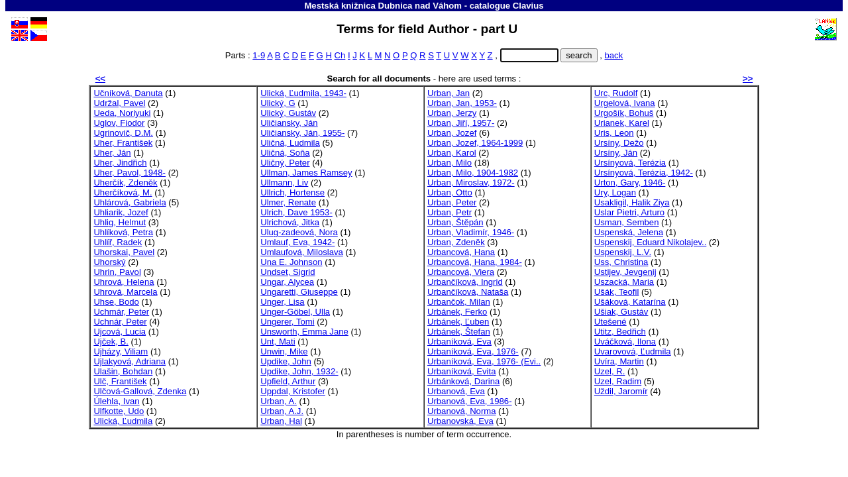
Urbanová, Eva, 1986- (469, 401)
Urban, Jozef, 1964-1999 (475, 143)
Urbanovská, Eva (460, 421)
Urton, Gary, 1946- (630, 182)
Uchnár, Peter (119, 322)
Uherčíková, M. (122, 192)
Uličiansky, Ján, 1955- (302, 133)
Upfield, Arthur (287, 381)
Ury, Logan (615, 192)
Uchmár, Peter (121, 312)
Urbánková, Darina (463, 381)
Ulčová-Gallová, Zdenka (139, 391)
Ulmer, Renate (288, 202)
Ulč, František (119, 381)
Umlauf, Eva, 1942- (297, 242)
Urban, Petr (449, 212)
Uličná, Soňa (284, 153)
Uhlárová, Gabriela (129, 202)
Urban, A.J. (281, 411)
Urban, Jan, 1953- (462, 103)
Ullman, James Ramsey (306, 173)
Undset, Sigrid (287, 272)
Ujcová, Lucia (119, 332)
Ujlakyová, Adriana (129, 361)
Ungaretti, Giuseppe (299, 292)
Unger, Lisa (282, 302)
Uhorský (109, 262)
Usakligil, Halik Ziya (632, 202)
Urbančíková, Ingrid (465, 282)
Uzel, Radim (617, 381)
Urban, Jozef (451, 133)
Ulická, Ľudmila (122, 421)
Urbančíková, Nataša (467, 292)
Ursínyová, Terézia (630, 163)
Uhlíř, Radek (117, 242)
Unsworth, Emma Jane (304, 332)
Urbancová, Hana (461, 252)
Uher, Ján (112, 153)
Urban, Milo (449, 163)
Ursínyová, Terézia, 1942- (643, 173)
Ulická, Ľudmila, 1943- (303, 93)
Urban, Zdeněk (456, 242)
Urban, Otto (449, 192)
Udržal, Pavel (119, 103)
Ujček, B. (110, 341)
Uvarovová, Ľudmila (632, 351)
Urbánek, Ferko (457, 312)
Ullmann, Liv (284, 182)
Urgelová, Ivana (624, 103)
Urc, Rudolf (616, 93)
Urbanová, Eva (456, 391)
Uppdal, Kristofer (292, 391)
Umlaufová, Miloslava (301, 252)
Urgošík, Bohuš (624, 113)
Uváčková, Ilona (625, 341)
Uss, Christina (621, 262)
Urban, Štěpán (455, 222)
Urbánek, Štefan (458, 332)
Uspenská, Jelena (628, 232)
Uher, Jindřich (119, 163)
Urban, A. (278, 401)
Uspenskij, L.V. (622, 252)
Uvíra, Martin (619, 361)
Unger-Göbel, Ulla (295, 312)
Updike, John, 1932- (299, 371)
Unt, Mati (277, 341)
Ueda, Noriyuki (121, 113)
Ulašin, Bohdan (122, 371)
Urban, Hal (281, 421)
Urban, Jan (448, 93)
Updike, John (285, 361)
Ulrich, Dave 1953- (296, 212)
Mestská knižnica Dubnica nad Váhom (383, 6)
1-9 (258, 55)
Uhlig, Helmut (119, 222)
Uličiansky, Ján (288, 123)
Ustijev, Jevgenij (625, 272)
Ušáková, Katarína (630, 302)
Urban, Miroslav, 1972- (471, 182)
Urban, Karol (451, 153)
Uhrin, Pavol (116, 272)
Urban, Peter (451, 202)
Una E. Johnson (291, 262)
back (614, 55)
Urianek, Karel (621, 123)
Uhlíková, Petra (123, 232)
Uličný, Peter (284, 163)
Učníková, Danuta (127, 93)
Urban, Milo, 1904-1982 (472, 173)
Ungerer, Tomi (287, 322)
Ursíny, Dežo (619, 143)
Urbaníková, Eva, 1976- (473, 351)
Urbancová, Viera (460, 272)
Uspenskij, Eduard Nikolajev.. (650, 242)
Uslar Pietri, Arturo (629, 212)
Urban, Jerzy (451, 113)
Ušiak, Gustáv (621, 312)
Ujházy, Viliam (120, 351)
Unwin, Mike (283, 351)
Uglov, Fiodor (118, 123)
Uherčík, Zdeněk (125, 182)
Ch (340, 55)
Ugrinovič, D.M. (123, 133)
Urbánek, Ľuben (458, 322)
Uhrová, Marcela (125, 292)
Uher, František (122, 143)
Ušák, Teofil (616, 292)
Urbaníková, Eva (459, 341)
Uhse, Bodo (116, 302)
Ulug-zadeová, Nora (299, 232)
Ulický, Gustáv (288, 113)
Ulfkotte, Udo (118, 411)
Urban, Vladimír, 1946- (470, 232)
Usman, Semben (626, 222)
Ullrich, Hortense (292, 192)
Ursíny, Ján (615, 153)
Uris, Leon (614, 133)
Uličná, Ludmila (290, 143)
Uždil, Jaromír (621, 391)
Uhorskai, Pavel (123, 252)
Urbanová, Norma (461, 411)
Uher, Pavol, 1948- (129, 173)
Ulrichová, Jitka (289, 222)
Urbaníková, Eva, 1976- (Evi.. (484, 361)
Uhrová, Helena (123, 282)
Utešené (610, 322)
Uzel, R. (609, 371)
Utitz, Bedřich (620, 332)
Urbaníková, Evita (461, 371)
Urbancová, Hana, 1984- (474, 262)
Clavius (528, 6)
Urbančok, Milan (458, 302)
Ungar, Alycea (287, 282)
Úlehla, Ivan (116, 401)
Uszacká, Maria (624, 282)
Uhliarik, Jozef (120, 212)
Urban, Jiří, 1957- (460, 123)
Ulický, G (277, 103)
